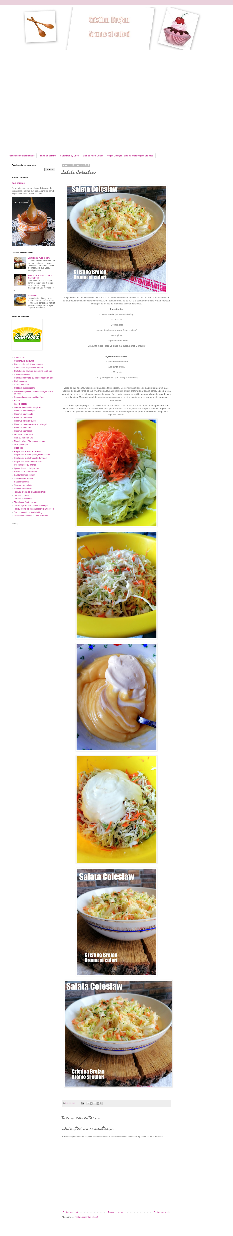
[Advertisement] (40, 73)
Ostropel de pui (21, 444)
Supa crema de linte (23, 488)
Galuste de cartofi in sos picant (27, 407)
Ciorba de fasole (21, 384)
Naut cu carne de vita (23, 438)
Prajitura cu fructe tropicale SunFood (30, 458)
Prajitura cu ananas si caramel (27, 451)
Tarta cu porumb (21, 495)
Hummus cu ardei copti (24, 411)
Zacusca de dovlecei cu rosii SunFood (31, 516)
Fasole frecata (20, 404)
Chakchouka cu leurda (24, 361)
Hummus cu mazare (23, 431)
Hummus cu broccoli (23, 417)
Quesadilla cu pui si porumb (26, 468)
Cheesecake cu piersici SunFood (28, 368)
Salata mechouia (21, 482)
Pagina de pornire (47, 156)
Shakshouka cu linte (23, 485)
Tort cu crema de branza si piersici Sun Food (34, 509)
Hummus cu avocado (23, 414)
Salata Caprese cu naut (24, 475)
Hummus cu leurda (22, 428)
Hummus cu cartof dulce (25, 421)
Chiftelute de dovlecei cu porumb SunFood (33, 371)
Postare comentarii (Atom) (86, 1217)
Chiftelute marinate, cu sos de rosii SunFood (33, 378)
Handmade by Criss (69, 156)
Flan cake (32, 295)
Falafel (17, 400)
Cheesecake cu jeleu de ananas (28, 364)
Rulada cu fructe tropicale (25, 472)
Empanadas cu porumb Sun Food (29, 397)
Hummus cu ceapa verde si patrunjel (30, 424)
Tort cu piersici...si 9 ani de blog (28, 512)
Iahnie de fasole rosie (23, 434)
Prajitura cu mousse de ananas (28, 461)
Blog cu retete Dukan (93, 156)
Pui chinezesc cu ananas (25, 465)
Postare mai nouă (70, 1212)
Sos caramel (18, 183)
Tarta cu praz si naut (23, 499)
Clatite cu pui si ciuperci (24, 388)
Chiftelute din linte (22, 374)
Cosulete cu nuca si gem (39, 258)
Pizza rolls (18, 448)
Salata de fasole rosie (23, 478)
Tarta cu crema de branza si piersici (30, 492)
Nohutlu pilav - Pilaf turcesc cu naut (29, 441)
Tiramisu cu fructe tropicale (26, 502)
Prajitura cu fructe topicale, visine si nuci (32, 455)
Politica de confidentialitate (21, 156)
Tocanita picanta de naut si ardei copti (31, 505)
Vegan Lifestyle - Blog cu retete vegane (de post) (130, 156)
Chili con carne (20, 381)
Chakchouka (19, 357)
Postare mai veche (162, 1212)
